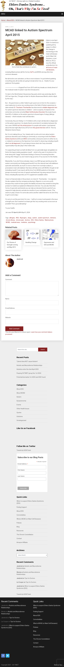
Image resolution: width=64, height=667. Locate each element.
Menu (3, 14)
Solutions (20, 416)
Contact (19, 538)
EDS (32, 220)
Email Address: (10, 308)
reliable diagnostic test (49, 107)
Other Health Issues (23, 408)
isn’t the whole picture (25, 125)
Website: (8, 317)
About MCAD (21, 393)
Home (3, 20)
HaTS (32, 72)
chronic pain (20, 220)
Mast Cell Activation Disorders (35, 112)
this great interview (39, 128)
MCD (25, 139)
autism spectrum (43, 218)
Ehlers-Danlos (39, 220)
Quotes (19, 412)
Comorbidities (21, 515)
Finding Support (22, 507)
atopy (29, 218)
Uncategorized (21, 420)
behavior (53, 218)
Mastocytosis (49, 220)
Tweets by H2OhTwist (24, 450)
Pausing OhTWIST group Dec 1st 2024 (29, 373)
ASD (17, 218)
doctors (27, 220)
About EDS (10, 20)
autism (34, 218)
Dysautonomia (21, 401)
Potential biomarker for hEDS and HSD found (31, 377)
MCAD (8, 222)
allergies (12, 218)
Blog (18, 527)
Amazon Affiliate (22, 542)
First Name (21, 470)
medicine (24, 222)
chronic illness (10, 220)
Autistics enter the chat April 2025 (28, 369)
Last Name (21, 476)
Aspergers (23, 218)
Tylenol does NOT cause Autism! (27, 361)
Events (19, 405)
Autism (19, 397)
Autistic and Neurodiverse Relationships (29, 365)
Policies (19, 523)
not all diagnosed (14, 143)
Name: (7, 299)
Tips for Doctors (30, 578)
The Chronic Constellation (25, 534)
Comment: (8, 279)
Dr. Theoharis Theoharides (22, 107)
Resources (20, 530)
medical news (15, 222)
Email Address (23, 464)
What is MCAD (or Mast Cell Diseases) (29, 519)
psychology (31, 222)
